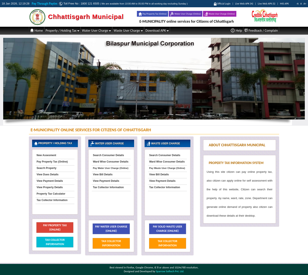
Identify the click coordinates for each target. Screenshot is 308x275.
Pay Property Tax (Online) (152, 14)
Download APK (157, 30)
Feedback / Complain (261, 30)
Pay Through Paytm (45, 4)
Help (236, 30)
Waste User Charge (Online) (219, 14)
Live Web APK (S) (266, 3)
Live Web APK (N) (244, 3)
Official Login (224, 3)
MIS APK (284, 3)
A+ (305, 3)
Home (36, 30)
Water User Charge (96, 30)
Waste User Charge (128, 30)
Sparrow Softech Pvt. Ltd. (170, 271)
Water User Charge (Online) (185, 14)
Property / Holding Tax (62, 30)
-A (297, 3)
